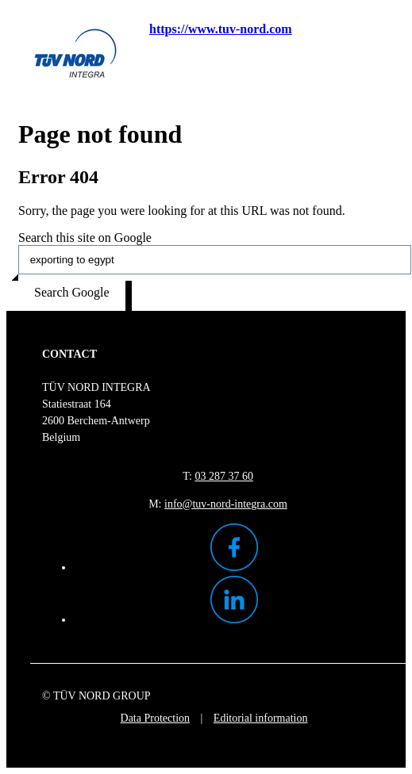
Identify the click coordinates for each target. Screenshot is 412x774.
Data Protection (155, 718)
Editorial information (261, 718)
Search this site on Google (85, 237)
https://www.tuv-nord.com (220, 29)
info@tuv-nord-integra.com (225, 504)
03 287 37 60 (223, 476)
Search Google (72, 292)
